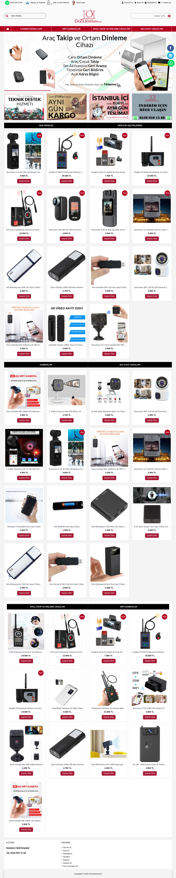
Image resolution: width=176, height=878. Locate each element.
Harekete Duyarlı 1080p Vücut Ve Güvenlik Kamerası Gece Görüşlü (67, 345)
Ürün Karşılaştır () (69, 866)
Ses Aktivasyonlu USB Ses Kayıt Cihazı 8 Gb (24, 287)
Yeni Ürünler (46, 125)
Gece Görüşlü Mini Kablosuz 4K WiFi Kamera (24, 345)
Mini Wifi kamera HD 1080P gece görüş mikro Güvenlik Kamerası (109, 764)
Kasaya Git (66, 863)
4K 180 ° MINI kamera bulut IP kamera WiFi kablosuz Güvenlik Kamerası (150, 764)
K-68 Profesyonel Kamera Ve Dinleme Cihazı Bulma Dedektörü (26, 652)
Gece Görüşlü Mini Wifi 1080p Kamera (26, 764)
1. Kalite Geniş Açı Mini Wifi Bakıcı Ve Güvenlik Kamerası (67, 411)
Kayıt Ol (65, 851)
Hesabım (65, 857)
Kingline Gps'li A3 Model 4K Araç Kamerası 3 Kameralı (109, 172)
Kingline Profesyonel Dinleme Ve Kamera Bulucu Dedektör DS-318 (152, 172)
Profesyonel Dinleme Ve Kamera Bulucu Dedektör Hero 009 (109, 708)
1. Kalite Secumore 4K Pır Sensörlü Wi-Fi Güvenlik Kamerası (24, 469)
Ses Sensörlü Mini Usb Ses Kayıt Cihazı (109, 287)
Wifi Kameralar (128, 607)
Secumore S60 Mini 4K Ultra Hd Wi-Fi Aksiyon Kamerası (67, 230)
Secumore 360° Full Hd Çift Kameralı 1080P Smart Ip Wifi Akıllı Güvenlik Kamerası (152, 287)
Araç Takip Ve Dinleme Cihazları (47, 607)
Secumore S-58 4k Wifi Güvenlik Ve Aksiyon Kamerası (109, 230)
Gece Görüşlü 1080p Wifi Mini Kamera (66, 287)
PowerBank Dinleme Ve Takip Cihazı (67, 708)
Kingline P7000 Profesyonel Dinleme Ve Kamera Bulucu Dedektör (67, 172)
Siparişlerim (66, 854)
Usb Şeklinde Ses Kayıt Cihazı (67, 527)
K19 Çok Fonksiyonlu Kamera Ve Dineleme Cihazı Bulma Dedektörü (24, 230)
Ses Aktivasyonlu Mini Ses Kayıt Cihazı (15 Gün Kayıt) (109, 584)
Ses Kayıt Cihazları (129, 365)
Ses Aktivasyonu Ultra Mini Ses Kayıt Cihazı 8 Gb (109, 527)
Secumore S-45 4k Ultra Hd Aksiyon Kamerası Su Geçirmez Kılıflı (24, 172)
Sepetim (65, 860)
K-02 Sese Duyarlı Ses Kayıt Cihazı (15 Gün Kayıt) (152, 527)
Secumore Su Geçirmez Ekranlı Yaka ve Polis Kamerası (152, 230)
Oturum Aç (66, 847)
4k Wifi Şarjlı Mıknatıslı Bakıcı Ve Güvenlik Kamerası (109, 411)
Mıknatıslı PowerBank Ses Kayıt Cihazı (24, 527)
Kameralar (46, 365)
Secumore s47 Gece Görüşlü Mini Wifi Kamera (109, 345)
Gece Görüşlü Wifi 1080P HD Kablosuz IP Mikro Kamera (24, 411)
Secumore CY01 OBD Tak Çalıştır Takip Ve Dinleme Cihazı (150, 708)
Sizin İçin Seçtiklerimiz (130, 125)
